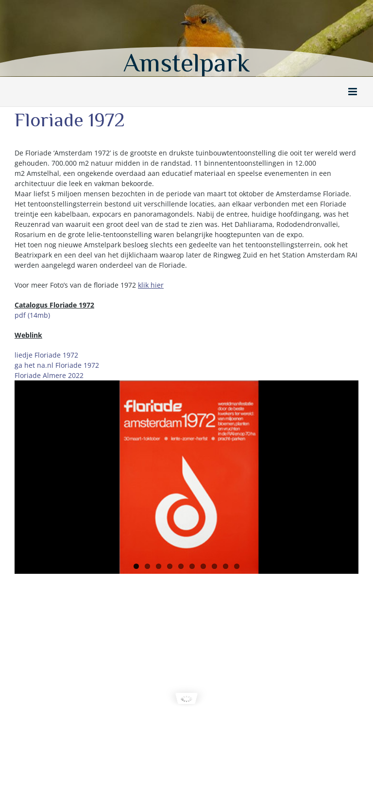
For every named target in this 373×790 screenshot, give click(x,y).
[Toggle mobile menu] (353, 91)
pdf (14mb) (32, 315)
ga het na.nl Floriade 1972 (57, 365)
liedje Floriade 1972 (46, 355)
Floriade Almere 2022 (49, 375)
